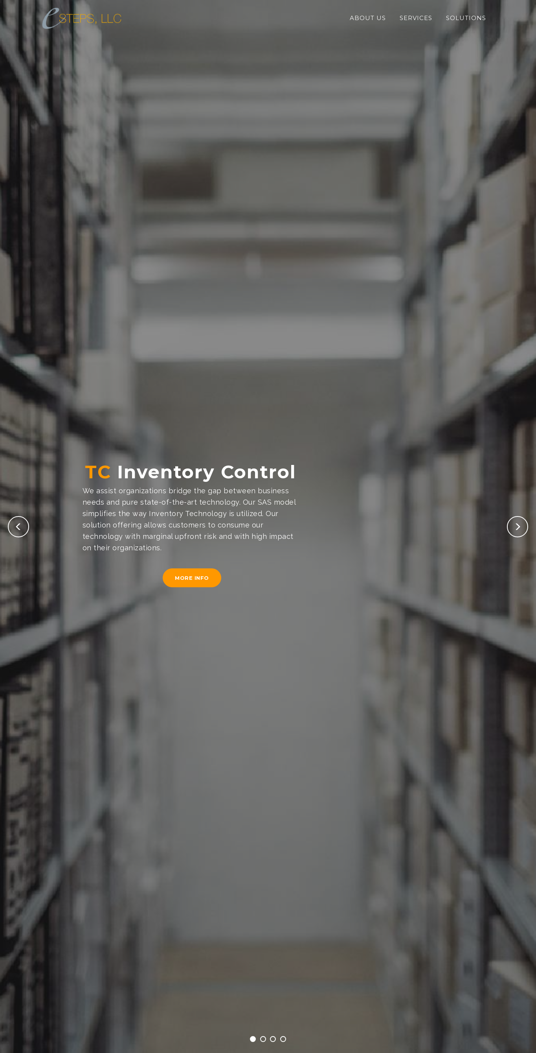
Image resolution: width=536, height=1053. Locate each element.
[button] (18, 526)
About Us (368, 18)
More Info (191, 578)
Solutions (466, 18)
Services (416, 18)
